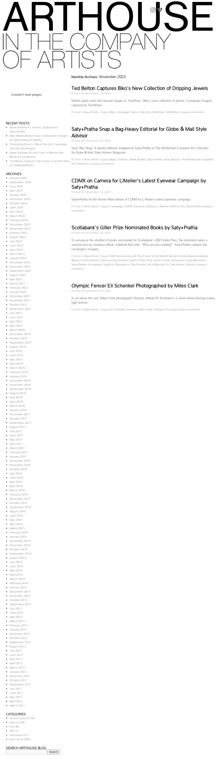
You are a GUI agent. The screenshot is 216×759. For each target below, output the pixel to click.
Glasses (151, 205)
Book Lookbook (198, 255)
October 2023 (18, 232)
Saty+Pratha (154, 159)
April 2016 (16, 485)
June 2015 (16, 515)
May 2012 (16, 658)
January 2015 (18, 536)
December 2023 (20, 224)
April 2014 (16, 574)
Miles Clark (146, 309)
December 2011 (20, 675)
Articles (14, 722)
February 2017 (19, 451)
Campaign (123, 111)
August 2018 (18, 392)
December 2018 (20, 380)
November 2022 (20, 266)
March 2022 (17, 283)
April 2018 (16, 401)
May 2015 (16, 519)
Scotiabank (95, 264)
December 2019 (20, 333)
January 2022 (18, 291)
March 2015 (17, 527)
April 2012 (16, 662)
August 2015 (18, 511)
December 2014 (20, 540)
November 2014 (20, 544)
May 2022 (16, 278)
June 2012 (16, 654)
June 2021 (16, 316)
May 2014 (16, 570)
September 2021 (20, 308)
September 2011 (20, 684)
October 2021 (18, 304)
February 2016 (19, 494)
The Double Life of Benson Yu (150, 264)
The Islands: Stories (182, 264)
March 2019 (17, 367)
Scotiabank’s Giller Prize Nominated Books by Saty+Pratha (134, 226)
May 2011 (16, 696)
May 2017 (16, 439)
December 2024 (20, 198)
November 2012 (20, 633)
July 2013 (16, 608)
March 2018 (17, 405)
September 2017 (20, 422)
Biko (113, 111)
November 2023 (20, 228)
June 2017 (16, 435)
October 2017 (18, 418)
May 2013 (16, 616)
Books (75, 259)
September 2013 (20, 603)
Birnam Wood (178, 255)
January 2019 (18, 375)
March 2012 (17, 667)
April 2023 (16, 249)
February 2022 (19, 287)
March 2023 (17, 253)
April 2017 (16, 443)
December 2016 (20, 460)
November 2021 (20, 299)
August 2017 (18, 426)
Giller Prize (145, 259)
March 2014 (17, 578)
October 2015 (18, 502)
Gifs (12, 730)
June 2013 (16, 612)
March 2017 (17, 447)
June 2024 (16, 207)
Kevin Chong (162, 259)
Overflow (158, 111)
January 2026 (18, 177)
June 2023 (16, 245)
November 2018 (20, 384)
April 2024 (16, 211)
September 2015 (20, 506)
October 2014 (18, 549)
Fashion (123, 159)
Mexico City (177, 205)
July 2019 (16, 350)
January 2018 (18, 409)
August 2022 (18, 274)
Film (12, 726)
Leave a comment (192, 111)
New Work (16, 738)
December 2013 (20, 591)
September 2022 (20, 270)
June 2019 (16, 354)
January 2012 (18, 671)
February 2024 (19, 219)
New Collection (141, 111)
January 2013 (18, 629)
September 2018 (20, 388)
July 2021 (16, 312)
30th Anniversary (121, 255)
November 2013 (20, 595)
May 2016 (16, 481)
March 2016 (17, 489)
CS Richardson (90, 259)
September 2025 (20, 181)
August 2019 (18, 346)
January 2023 (18, 257)
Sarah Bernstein (196, 259)
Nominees (178, 259)
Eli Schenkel (118, 309)
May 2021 (16, 321)
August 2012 (18, 646)
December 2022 (20, 262)
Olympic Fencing (165, 309)
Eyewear (139, 205)
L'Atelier (163, 205)
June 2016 (16, 477)
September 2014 (20, 553)
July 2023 (16, 240)
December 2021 (20, 295)
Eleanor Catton (128, 259)
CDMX (128, 205)
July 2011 (16, 688)
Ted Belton (172, 111)
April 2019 (16, 363)
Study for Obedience (116, 264)
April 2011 (16, 700)
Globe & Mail (137, 159)
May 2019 (16, 359)
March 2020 (17, 329)
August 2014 (18, 557)
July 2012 (16, 650)
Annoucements (19, 717)
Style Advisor (172, 159)
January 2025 (18, 194)
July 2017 (16, 430)
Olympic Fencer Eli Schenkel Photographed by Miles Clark (134, 284)
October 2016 (18, 468)
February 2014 (19, 582)
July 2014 (16, 561)
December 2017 (20, 413)
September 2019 (20, 342)
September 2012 (20, 641)
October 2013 (18, 599)
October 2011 (18, 679)
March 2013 (17, 620)
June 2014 (16, 565)
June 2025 (16, 186)
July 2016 (16, 473)
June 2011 (16, 692)
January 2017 (18, 456)
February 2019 (19, 371)
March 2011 (17, 705)
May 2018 (16, 397)
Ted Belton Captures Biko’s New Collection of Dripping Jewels (139, 87)
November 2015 (20, 498)
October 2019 (18, 337)
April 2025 (16, 190)
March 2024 (17, 215)
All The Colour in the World (150, 255)
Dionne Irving (108, 259)
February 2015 (19, 532)
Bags (113, 159)
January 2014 (18, 586)
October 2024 (18, 202)
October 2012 (18, 637)
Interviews (16, 734)
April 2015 (16, 523)
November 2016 (20, 464)
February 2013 (19, 624)
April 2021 (16, 325)
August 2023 (18, 236)
